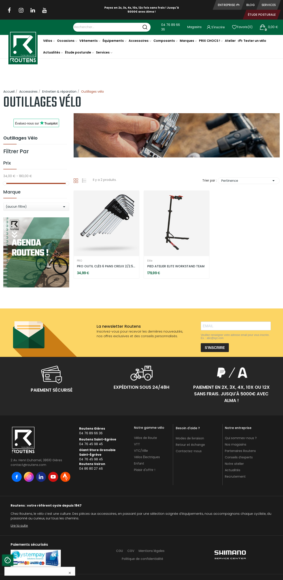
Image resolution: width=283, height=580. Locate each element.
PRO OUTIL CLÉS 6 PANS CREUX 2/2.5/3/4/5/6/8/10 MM (106, 266)
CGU (119, 551)
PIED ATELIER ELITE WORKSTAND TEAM (176, 266)
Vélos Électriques (147, 457)
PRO (79, 260)
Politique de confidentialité (142, 559)
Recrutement (235, 476)
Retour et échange (190, 444)
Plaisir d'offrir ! (144, 470)
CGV (130, 551)
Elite (149, 260)
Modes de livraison (190, 438)
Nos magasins (235, 444)
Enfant (139, 463)
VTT (137, 444)
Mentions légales (151, 551)
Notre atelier (234, 463)
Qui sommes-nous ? (241, 438)
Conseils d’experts (239, 457)
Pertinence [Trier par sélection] (248, 180)
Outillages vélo (20, 138)
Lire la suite (19, 525)
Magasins (194, 27)
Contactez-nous (189, 451)
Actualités (232, 470)
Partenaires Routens (240, 451)
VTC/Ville (141, 450)
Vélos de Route (145, 438)
